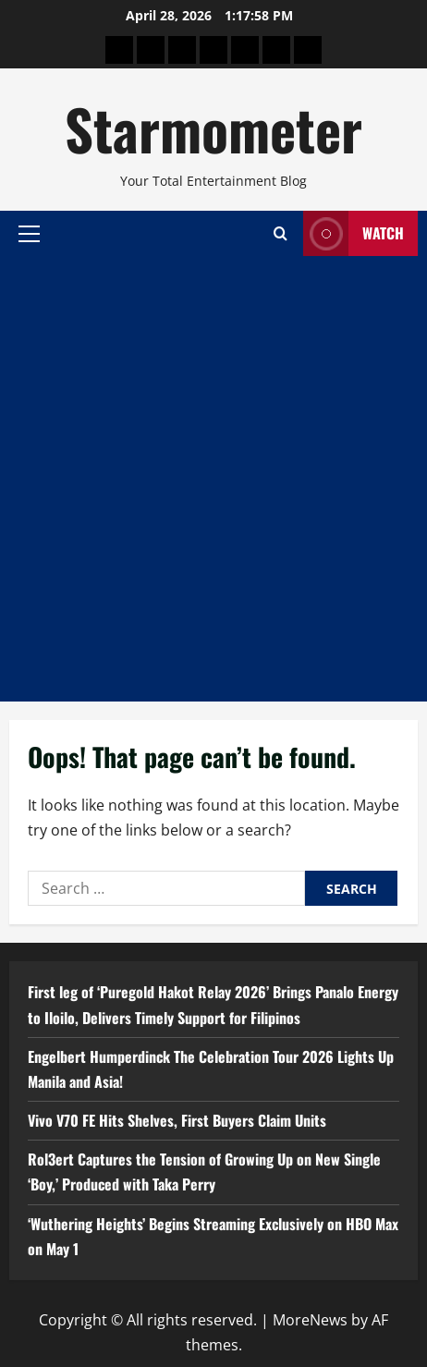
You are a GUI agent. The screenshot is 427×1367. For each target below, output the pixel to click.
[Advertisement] (213, 478)
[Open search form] (280, 233)
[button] (29, 233)
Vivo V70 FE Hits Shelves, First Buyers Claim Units (177, 1120)
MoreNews (310, 1320)
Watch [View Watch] (353, 233)
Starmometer (213, 128)
